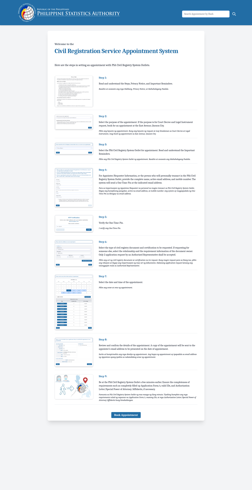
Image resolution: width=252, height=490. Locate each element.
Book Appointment (126, 415)
